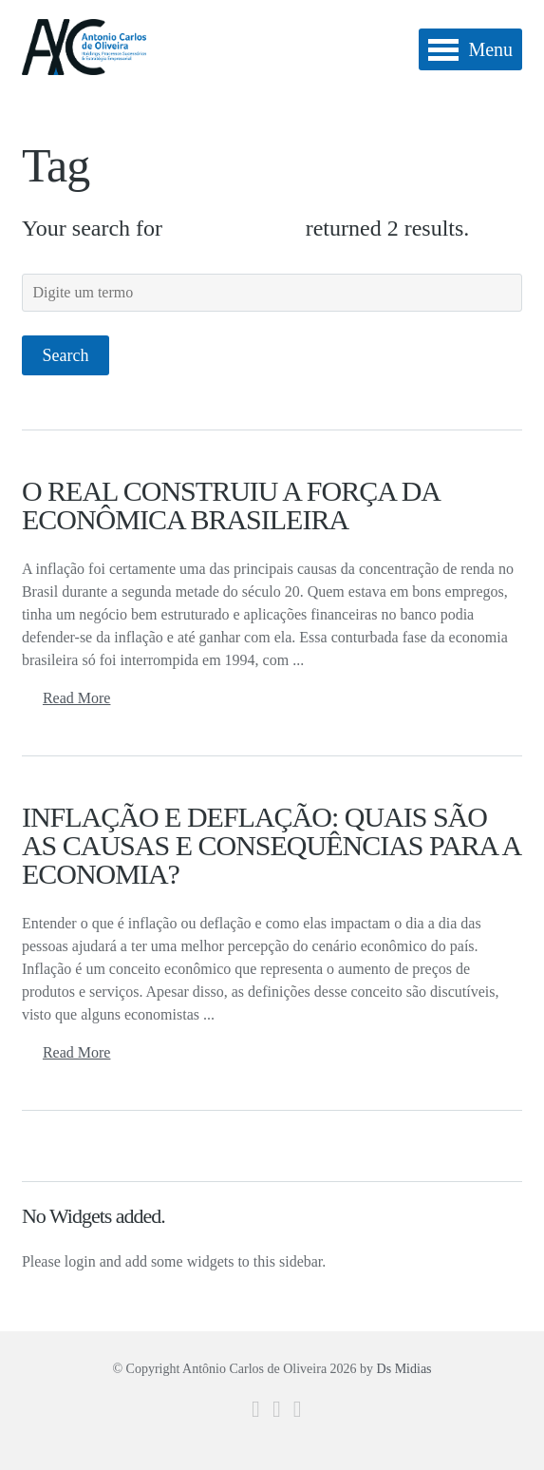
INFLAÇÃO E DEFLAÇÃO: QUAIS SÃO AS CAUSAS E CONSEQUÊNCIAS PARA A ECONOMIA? (271, 845)
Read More (77, 698)
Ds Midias (404, 1369)
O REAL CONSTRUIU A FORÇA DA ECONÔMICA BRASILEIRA (230, 505)
